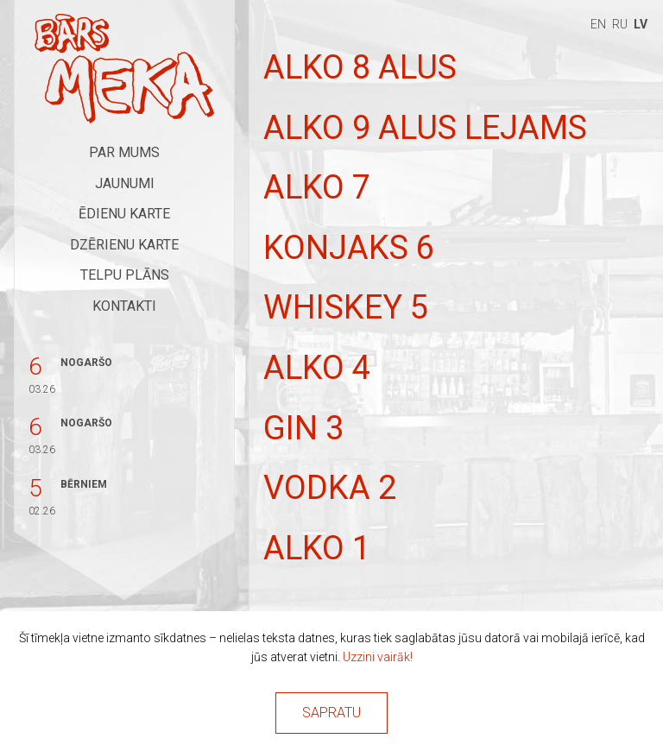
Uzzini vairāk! (378, 657)
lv (640, 24)
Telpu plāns (124, 275)
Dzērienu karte (124, 245)
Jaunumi (125, 183)
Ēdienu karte (124, 213)
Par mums (124, 152)
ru (620, 24)
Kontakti (124, 306)
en (598, 24)
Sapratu (331, 712)
